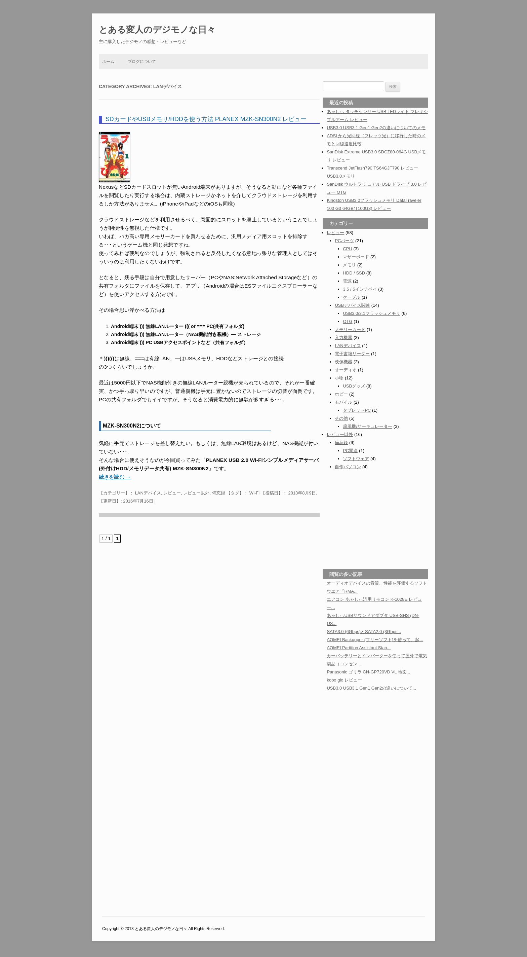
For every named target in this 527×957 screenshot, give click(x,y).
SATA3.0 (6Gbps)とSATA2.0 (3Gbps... (364, 631)
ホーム (108, 61)
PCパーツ (344, 240)
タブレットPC (357, 410)
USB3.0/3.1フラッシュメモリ (371, 313)
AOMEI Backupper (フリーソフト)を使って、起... (375, 639)
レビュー (172, 492)
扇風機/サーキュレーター (367, 426)
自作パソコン (348, 466)
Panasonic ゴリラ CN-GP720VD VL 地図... (368, 671)
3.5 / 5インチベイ (360, 289)
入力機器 (343, 337)
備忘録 (218, 492)
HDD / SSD (354, 272)
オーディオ (346, 369)
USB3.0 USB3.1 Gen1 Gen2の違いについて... (371, 688)
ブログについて (142, 61)
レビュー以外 (196, 492)
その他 (341, 418)
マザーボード (356, 256)
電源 (347, 281)
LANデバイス (148, 492)
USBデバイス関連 (352, 305)
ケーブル (351, 297)
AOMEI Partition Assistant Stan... (359, 647)
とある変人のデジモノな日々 (157, 30)
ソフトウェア (356, 458)
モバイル (343, 402)
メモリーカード (350, 329)
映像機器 (343, 361)
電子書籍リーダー (352, 353)
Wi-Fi (254, 492)
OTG (347, 321)
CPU (347, 248)
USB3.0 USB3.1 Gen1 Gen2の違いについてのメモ (376, 127)
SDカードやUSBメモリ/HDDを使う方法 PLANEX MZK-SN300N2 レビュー (206, 119)
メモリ (349, 264)
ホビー (341, 394)
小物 (339, 377)
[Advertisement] (375, 519)
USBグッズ (354, 386)
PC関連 (350, 450)
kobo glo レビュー (344, 680)
